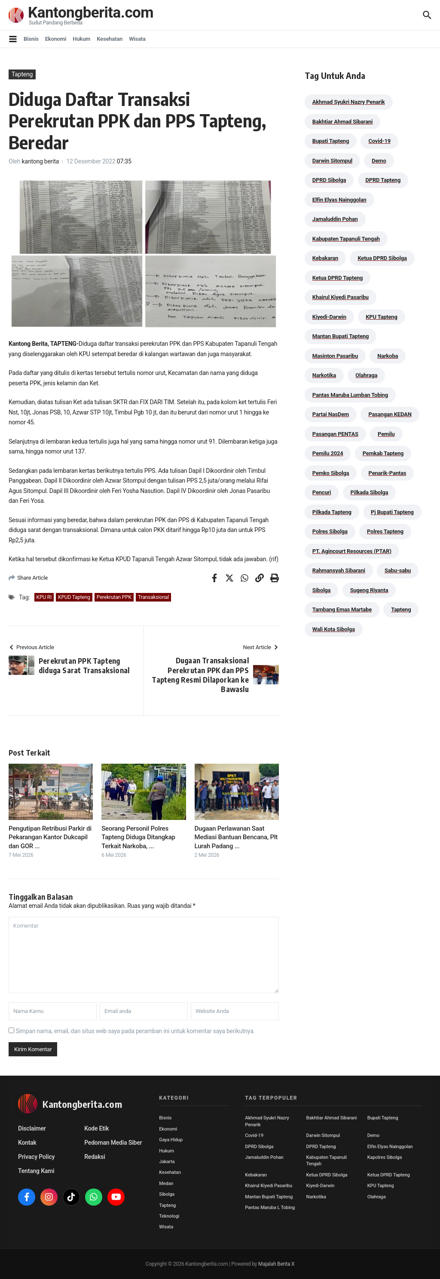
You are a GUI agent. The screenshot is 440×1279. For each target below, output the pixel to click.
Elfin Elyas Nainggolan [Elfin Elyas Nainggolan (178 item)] (339, 200)
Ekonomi (56, 39)
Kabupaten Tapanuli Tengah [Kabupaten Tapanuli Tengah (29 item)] (346, 239)
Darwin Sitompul (323, 1135)
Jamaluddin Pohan (264, 1157)
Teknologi (169, 1216)
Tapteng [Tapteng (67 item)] (401, 609)
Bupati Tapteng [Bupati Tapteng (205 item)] (330, 141)
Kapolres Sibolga (384, 1157)
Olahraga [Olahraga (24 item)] (366, 375)
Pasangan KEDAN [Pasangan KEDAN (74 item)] (389, 414)
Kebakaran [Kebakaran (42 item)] (325, 258)
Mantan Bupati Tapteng (269, 1197)
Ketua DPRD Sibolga (327, 1175)
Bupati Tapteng (382, 1118)
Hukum (81, 39)
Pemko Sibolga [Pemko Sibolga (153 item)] (330, 473)
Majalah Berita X (276, 1264)
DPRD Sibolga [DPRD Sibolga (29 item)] (329, 180)
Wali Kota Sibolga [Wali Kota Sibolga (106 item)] (333, 629)
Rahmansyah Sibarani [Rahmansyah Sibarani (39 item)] (338, 570)
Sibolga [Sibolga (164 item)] (321, 590)
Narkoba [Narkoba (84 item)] (387, 356)
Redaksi (94, 1156)
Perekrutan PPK (114, 597)
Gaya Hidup (171, 1140)
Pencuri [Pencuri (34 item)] (321, 492)
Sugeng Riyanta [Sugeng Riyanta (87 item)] (369, 590)
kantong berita (40, 161)
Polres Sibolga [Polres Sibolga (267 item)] (330, 531)
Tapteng (22, 74)
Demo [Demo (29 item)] (379, 160)
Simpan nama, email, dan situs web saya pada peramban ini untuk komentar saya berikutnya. (135, 1031)
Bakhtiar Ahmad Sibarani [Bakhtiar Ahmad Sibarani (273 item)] (342, 121)
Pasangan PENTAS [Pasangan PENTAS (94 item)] (335, 434)
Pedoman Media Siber (113, 1142)
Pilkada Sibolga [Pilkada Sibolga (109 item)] (369, 492)
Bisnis (31, 39)
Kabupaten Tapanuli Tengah (326, 1161)
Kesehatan (109, 39)
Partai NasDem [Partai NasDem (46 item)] (330, 414)
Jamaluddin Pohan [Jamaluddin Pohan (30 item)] (335, 219)
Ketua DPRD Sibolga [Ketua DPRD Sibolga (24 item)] (382, 258)
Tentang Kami (36, 1170)
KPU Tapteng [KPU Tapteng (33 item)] (381, 317)
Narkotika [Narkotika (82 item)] (324, 375)
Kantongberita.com (90, 12)
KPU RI (44, 597)
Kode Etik (96, 1128)
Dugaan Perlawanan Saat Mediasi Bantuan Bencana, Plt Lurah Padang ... (236, 837)
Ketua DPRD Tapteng (388, 1175)
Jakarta (166, 1161)
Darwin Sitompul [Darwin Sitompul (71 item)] (332, 160)
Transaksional (153, 597)
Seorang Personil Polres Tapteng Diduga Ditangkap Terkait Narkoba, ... (138, 837)
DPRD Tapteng (321, 1146)
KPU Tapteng (380, 1185)
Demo (373, 1135)
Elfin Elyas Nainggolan (390, 1146)
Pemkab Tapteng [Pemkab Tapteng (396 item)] (383, 453)
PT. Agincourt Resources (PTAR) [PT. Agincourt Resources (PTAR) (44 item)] (351, 551)
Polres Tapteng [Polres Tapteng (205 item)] (385, 531)
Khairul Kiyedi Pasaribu (268, 1185)
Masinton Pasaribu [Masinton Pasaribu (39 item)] (335, 356)
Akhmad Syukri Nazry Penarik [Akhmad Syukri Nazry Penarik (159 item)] (348, 102)
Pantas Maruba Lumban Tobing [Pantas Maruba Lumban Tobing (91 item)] (350, 395)
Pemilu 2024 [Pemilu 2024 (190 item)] (327, 453)
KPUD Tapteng (74, 597)
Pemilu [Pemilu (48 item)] (386, 434)
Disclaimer (32, 1128)
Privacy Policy (36, 1156)
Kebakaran (256, 1175)
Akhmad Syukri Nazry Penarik (267, 1121)
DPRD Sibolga (259, 1146)
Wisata (137, 39)
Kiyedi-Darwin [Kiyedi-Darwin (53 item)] (329, 317)
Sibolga (166, 1194)
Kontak (27, 1142)
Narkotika (316, 1197)
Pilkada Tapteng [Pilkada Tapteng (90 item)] (331, 512)
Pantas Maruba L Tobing (270, 1207)
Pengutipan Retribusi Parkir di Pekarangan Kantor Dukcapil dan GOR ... (50, 837)
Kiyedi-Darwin (320, 1185)
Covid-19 (254, 1135)
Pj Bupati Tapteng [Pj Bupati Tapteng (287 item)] (392, 512)
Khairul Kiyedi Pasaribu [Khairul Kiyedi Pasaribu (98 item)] (340, 297)
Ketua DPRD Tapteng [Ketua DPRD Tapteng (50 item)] (337, 278)
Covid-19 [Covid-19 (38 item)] (379, 141)
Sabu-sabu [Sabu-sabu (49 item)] (398, 570)
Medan (166, 1183)
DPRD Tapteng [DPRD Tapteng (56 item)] (383, 180)
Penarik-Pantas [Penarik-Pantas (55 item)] (387, 473)
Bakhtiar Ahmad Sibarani (331, 1118)
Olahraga (376, 1197)
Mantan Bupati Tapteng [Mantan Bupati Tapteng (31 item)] (340, 336)
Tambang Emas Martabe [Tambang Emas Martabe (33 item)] (342, 609)
